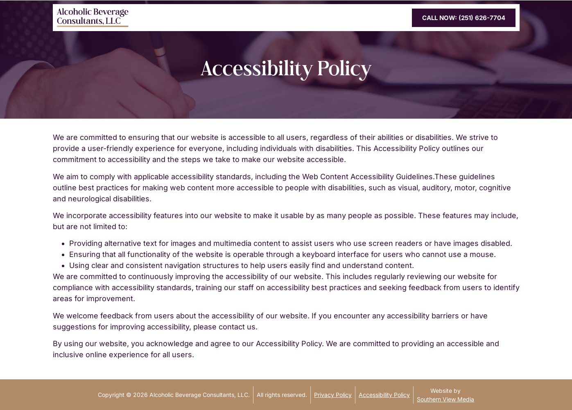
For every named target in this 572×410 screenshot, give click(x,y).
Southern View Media (445, 399)
